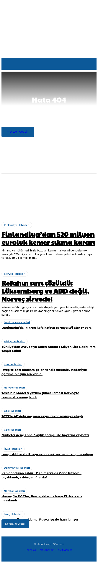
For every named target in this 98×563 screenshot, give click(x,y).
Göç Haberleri (12, 410)
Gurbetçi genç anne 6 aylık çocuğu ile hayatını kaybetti (45, 435)
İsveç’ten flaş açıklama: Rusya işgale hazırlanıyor (40, 519)
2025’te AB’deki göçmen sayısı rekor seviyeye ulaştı (42, 416)
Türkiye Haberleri (17, 205)
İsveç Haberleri (13, 364)
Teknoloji (31, 550)
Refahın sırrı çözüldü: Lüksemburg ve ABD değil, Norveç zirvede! (46, 185)
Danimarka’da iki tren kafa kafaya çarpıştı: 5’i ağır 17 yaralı (45, 198)
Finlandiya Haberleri (16, 224)
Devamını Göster (15, 523)
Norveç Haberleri (17, 178)
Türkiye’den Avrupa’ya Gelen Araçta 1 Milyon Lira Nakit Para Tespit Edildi (48, 213)
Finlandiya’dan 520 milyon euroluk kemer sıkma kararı (41, 172)
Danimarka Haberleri (19, 191)
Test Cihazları (46, 550)
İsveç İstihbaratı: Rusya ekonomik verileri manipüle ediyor (47, 454)
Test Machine (64, 550)
